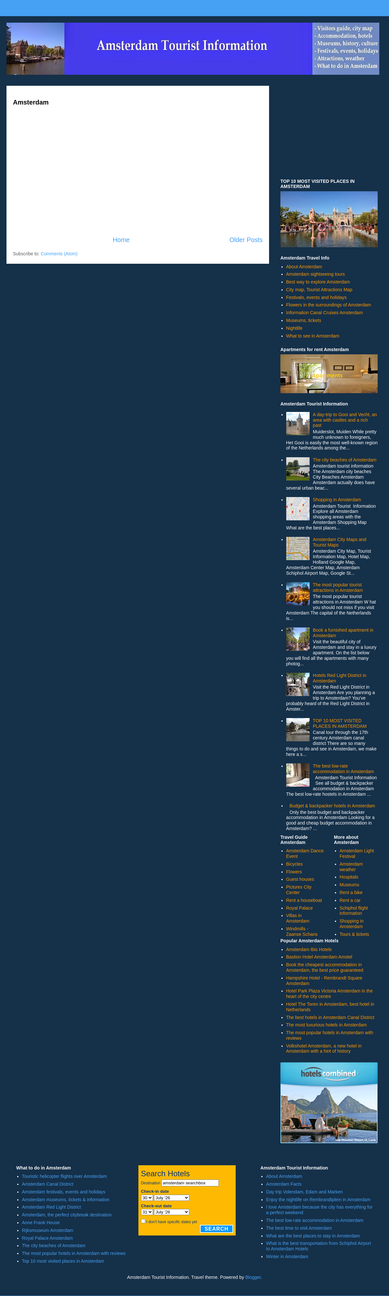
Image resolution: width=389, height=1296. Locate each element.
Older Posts (246, 239)
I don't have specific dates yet (171, 1222)
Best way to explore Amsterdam (318, 281)
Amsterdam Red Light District (51, 1207)
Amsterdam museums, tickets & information (66, 1199)
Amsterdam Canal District (48, 1184)
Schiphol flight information (354, 910)
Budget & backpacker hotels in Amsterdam (332, 805)
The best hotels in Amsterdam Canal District (330, 1017)
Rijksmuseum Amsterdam (48, 1230)
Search (217, 1229)
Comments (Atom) (59, 253)
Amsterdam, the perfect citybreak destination (67, 1214)
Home (121, 239)
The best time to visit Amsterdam (299, 1228)
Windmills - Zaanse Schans (302, 931)
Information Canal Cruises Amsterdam (324, 312)
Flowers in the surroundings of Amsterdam (328, 304)
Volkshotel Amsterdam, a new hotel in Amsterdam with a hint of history (324, 1048)
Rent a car (350, 900)
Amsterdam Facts (284, 1184)
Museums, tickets (303, 320)
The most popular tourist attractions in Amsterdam (338, 587)
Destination (150, 1183)
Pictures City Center (299, 889)
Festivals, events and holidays (316, 297)
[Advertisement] (138, 181)
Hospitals (349, 877)
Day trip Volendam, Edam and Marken (304, 1191)
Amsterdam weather (351, 866)
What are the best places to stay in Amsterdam (313, 1235)
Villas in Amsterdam (298, 918)
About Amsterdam (304, 266)
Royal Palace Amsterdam (47, 1238)
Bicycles (294, 864)
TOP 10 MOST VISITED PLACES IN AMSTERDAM (340, 723)
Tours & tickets (354, 934)
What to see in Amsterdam (312, 335)
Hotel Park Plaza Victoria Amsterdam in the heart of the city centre (329, 993)
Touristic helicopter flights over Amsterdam (64, 1176)
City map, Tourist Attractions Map (319, 289)
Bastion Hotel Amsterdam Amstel (319, 956)
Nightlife (294, 328)
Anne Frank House (41, 1222)
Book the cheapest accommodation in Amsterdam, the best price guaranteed (324, 967)
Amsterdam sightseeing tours (315, 274)
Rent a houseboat (304, 900)
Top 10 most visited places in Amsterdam (63, 1261)
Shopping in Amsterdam (337, 499)
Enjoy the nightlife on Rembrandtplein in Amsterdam (318, 1199)
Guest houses (300, 879)
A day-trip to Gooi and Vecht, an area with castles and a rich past (345, 420)
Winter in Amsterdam (287, 1256)
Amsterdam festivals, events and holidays (64, 1191)
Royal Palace (299, 908)
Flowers (294, 871)
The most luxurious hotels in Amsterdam (326, 1024)
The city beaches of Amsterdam (344, 459)
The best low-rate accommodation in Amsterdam (343, 768)
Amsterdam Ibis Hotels (309, 949)
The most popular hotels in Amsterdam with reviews (74, 1253)
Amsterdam (31, 102)
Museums (350, 884)
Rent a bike (351, 892)
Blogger (253, 1277)
